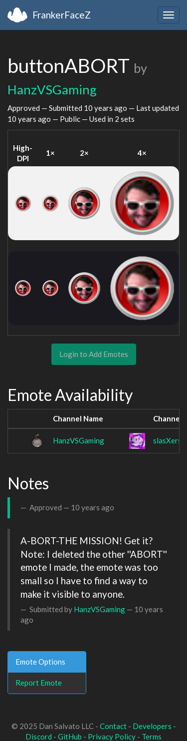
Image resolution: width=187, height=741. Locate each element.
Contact (113, 726)
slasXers (167, 440)
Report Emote (38, 682)
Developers (152, 726)
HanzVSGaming (52, 89)
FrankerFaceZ (61, 14)
